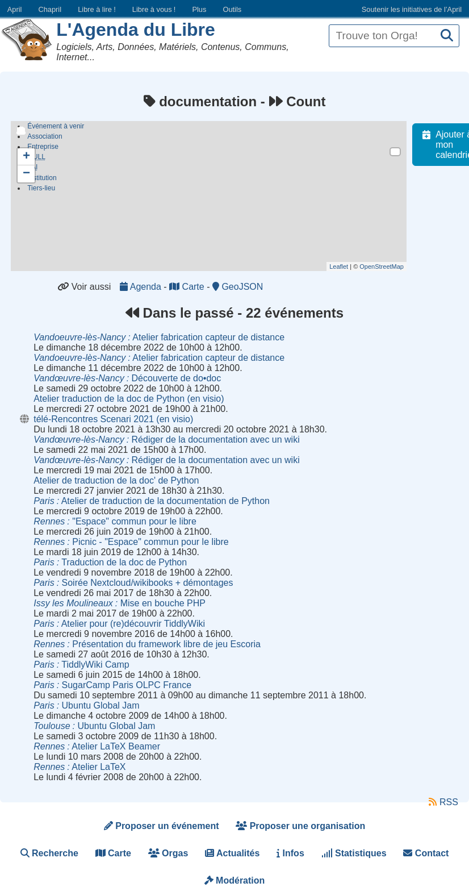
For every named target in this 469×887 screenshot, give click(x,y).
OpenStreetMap (388, 266)
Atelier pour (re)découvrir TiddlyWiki (119, 623)
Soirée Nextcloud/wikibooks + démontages (133, 583)
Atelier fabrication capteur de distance (159, 337)
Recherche (49, 853)
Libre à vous (153, 9)
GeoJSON (237, 286)
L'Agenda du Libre (135, 29)
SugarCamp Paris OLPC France (112, 685)
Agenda (142, 286)
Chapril (50, 9)
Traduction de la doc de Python (110, 562)
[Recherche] (447, 36)
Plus (199, 9)
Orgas (168, 853)
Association (44, 136)
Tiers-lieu (41, 191)
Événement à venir (55, 126)
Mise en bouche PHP (120, 603)
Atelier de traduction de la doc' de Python (116, 480)
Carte (188, 286)
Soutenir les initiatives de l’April (412, 9)
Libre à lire (97, 9)
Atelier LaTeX (79, 767)
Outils (232, 9)
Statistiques (354, 853)
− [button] (26, 173)
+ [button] (26, 156)
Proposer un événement (161, 826)
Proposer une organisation (300, 826)
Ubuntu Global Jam (86, 705)
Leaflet (345, 266)
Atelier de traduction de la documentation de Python (152, 501)
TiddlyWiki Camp (81, 664)
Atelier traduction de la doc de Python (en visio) (129, 398)
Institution (41, 181)
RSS (443, 802)
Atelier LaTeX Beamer (97, 746)
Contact (426, 853)
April (14, 9)
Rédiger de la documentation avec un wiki (167, 439)
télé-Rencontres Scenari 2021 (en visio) (113, 419)
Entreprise (42, 147)
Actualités (232, 853)
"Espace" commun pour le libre (115, 521)
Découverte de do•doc (127, 378)
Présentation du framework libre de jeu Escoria (147, 644)
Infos (290, 853)
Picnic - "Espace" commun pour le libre (131, 542)
